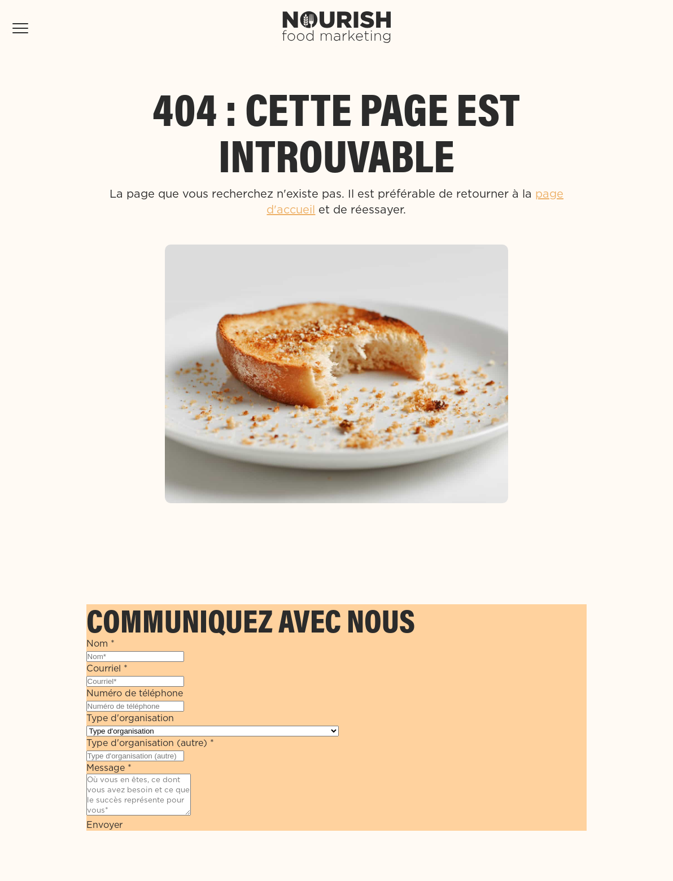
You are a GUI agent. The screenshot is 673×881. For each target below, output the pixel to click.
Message (109, 767)
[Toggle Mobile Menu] (20, 28)
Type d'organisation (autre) (150, 742)
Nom (100, 643)
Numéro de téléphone (134, 693)
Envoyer (104, 824)
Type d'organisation (130, 718)
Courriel (107, 668)
